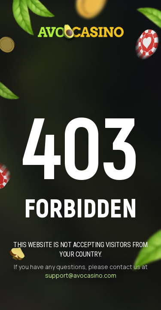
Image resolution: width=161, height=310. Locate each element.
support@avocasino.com (80, 275)
